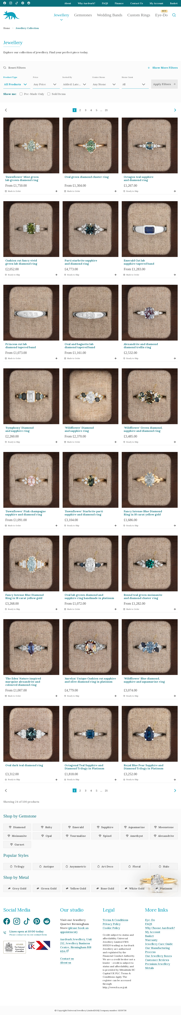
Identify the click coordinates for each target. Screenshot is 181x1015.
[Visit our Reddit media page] (28, 3)
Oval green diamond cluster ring (87, 177)
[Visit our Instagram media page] (10, 3)
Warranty (151, 940)
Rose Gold (105, 888)
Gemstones (83, 15)
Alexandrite (164, 835)
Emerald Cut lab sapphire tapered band (139, 262)
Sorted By (75, 82)
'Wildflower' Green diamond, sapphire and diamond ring (143, 429)
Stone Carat (135, 82)
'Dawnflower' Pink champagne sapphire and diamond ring (25, 513)
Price (46, 82)
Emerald (76, 827)
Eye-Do (161, 15)
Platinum (163, 888)
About (67, 3)
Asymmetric (75, 866)
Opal (46, 835)
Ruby (46, 827)
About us (65, 962)
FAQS (105, 3)
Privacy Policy (112, 924)
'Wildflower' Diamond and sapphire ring (79, 429)
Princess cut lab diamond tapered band (20, 345)
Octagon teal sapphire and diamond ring (138, 178)
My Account (156, 3)
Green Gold (46, 888)
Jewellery (61, 15)
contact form (40, 934)
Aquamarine (134, 827)
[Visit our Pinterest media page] (22, 3)
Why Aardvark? (86, 3)
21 (106, 110)
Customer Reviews (157, 960)
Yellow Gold (76, 888)
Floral (134, 866)
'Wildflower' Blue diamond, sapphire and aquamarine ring (144, 680)
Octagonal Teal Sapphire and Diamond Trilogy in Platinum (84, 767)
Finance (119, 3)
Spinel (105, 835)
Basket (174, 3)
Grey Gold (17, 888)
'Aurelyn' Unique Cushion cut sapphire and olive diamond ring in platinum (90, 680)
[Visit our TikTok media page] (16, 3)
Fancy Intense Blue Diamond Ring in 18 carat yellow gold (143, 513)
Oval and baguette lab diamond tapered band (80, 345)
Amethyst (134, 835)
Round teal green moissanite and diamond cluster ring (143, 596)
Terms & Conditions (115, 920)
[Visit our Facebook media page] (4, 3)
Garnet (17, 844)
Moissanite (17, 835)
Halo (164, 866)
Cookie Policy (111, 928)
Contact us (67, 958)
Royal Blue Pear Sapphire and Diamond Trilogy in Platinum (143, 767)
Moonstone (164, 827)
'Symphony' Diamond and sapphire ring (19, 429)
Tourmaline (76, 835)
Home (6, 28)
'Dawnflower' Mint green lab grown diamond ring (22, 178)
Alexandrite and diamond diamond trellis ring (141, 345)
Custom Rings (138, 15)
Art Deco (105, 866)
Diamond (17, 827)
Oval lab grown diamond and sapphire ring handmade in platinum (89, 596)
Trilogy (17, 866)
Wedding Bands (109, 15)
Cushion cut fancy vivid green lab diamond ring (21, 262)
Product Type (16, 82)
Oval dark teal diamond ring (24, 765)
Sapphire (105, 827)
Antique (46, 866)
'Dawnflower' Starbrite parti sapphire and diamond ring (84, 513)
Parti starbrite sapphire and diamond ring (81, 262)
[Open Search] (174, 15)
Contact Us (136, 3)
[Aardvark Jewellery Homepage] (11, 14)
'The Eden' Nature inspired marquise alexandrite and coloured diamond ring (23, 681)
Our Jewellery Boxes (158, 956)
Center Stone (105, 82)
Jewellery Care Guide (159, 944)
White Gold (134, 888)
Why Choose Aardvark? (160, 928)
